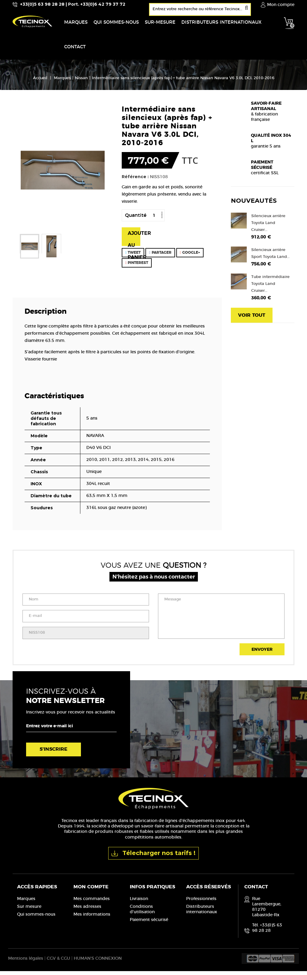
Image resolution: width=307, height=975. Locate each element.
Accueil (40, 82)
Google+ (190, 256)
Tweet (133, 256)
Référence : (135, 180)
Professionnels (201, 902)
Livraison (139, 902)
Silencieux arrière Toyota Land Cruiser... (268, 226)
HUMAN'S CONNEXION (98, 962)
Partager (160, 256)
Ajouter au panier (134, 242)
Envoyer (262, 653)
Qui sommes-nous (36, 918)
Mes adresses (87, 910)
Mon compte (91, 890)
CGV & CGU (58, 962)
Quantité (135, 219)
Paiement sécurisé (149, 923)
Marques (26, 902)
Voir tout (251, 318)
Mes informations (91, 918)
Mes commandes (91, 902)
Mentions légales (25, 962)
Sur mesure (29, 910)
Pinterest (136, 266)
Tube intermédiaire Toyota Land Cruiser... (270, 287)
